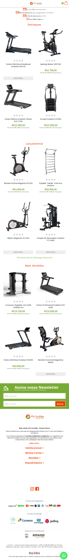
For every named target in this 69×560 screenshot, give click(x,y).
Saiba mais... (34, 443)
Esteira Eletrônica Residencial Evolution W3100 (18, 65)
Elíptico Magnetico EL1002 (18, 238)
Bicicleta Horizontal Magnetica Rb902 (50, 361)
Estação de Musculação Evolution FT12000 (50, 239)
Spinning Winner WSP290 (50, 64)
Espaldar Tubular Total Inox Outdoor (50, 184)
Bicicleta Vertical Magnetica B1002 (18, 183)
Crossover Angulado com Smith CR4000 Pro (18, 306)
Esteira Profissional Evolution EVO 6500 (50, 306)
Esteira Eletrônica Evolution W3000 (18, 360)
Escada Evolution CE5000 (50, 119)
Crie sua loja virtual (16, 556)
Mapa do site (58, 547)
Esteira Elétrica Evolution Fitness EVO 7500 (18, 120)
